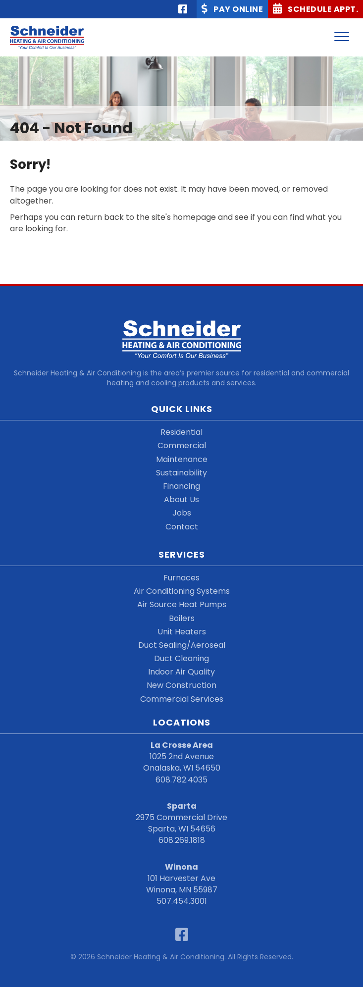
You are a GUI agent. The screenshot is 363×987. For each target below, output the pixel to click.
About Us (181, 499)
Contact (181, 526)
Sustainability (181, 472)
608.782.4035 (181, 779)
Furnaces (181, 577)
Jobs (181, 513)
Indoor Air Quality (181, 671)
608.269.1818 (181, 840)
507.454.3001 (181, 901)
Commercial (181, 445)
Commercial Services (181, 699)
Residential (181, 432)
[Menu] (341, 37)
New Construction (181, 685)
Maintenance (181, 459)
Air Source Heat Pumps (181, 604)
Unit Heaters (181, 631)
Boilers (182, 618)
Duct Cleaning (181, 658)
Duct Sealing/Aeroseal (181, 645)
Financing (181, 486)
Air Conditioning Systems (182, 591)
